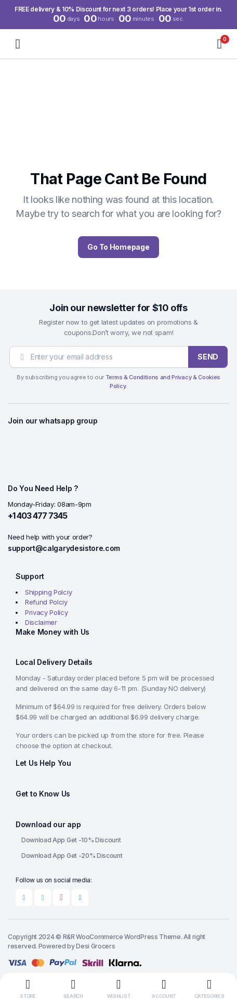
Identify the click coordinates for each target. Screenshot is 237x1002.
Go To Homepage (118, 246)
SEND (208, 356)
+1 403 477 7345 (37, 515)
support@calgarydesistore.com (64, 548)
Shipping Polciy (48, 592)
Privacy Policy (46, 612)
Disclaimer (41, 622)
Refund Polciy (46, 602)
